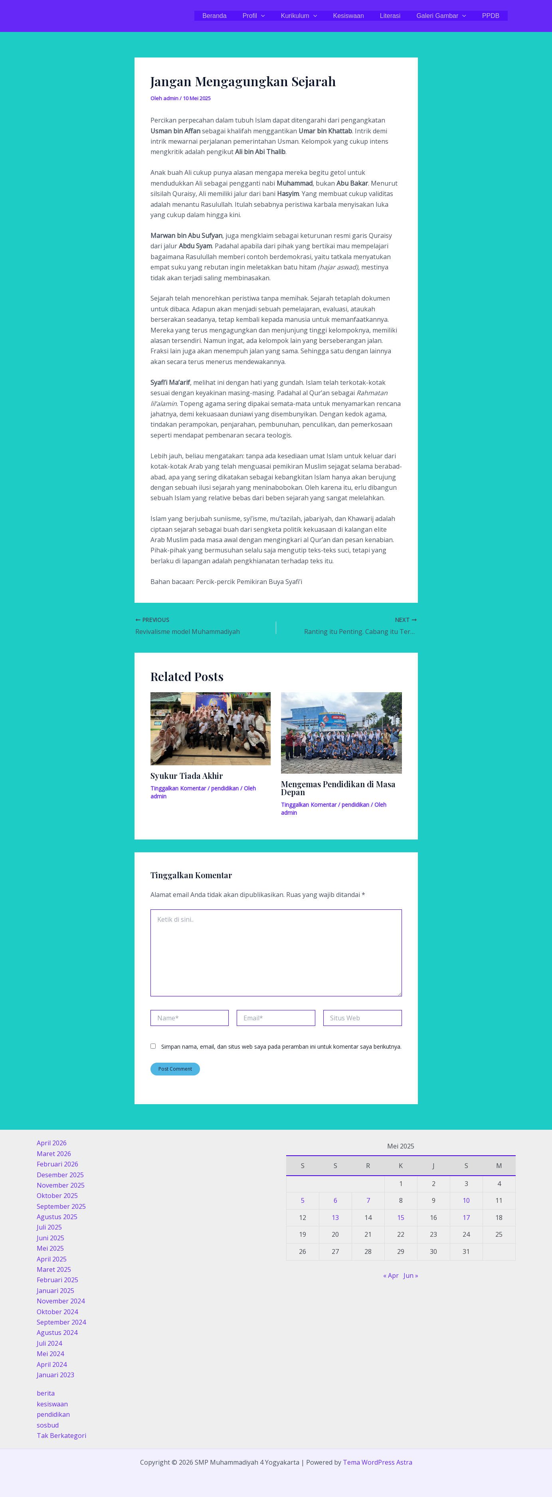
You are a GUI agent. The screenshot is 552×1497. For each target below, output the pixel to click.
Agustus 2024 (57, 1332)
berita (46, 1393)
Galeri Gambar (446, 16)
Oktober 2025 (57, 1195)
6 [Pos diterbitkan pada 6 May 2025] (335, 1200)
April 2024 (52, 1364)
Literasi (398, 15)
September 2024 (61, 1322)
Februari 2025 (57, 1279)
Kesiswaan (359, 15)
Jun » (411, 1275)
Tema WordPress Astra (377, 1462)
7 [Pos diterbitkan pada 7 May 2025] (368, 1200)
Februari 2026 (57, 1164)
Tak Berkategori (61, 1435)
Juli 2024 (49, 1343)
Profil (271, 16)
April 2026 (52, 1143)
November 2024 (61, 1301)
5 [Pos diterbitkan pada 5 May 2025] (303, 1200)
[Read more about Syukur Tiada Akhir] (210, 728)
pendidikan (225, 788)
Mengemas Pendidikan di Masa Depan (338, 787)
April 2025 (52, 1259)
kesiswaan (52, 1404)
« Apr (391, 1275)
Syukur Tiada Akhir (186, 775)
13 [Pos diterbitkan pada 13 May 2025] (335, 1217)
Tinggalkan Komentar (178, 788)
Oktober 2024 (57, 1311)
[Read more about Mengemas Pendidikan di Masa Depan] (341, 732)
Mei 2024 (50, 1353)
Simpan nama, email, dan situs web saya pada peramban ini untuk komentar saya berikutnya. (281, 1046)
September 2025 (61, 1206)
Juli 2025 (49, 1227)
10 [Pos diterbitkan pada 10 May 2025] (466, 1200)
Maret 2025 (54, 1269)
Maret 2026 (54, 1153)
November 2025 (61, 1185)
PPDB (492, 15)
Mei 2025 (50, 1248)
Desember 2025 (60, 1174)
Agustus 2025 (57, 1216)
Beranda (235, 15)
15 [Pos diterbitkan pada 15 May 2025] (400, 1217)
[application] (279, 16)
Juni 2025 (50, 1238)
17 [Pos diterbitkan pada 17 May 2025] (466, 1217)
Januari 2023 (55, 1374)
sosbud (48, 1425)
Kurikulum (313, 16)
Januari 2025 (55, 1290)
